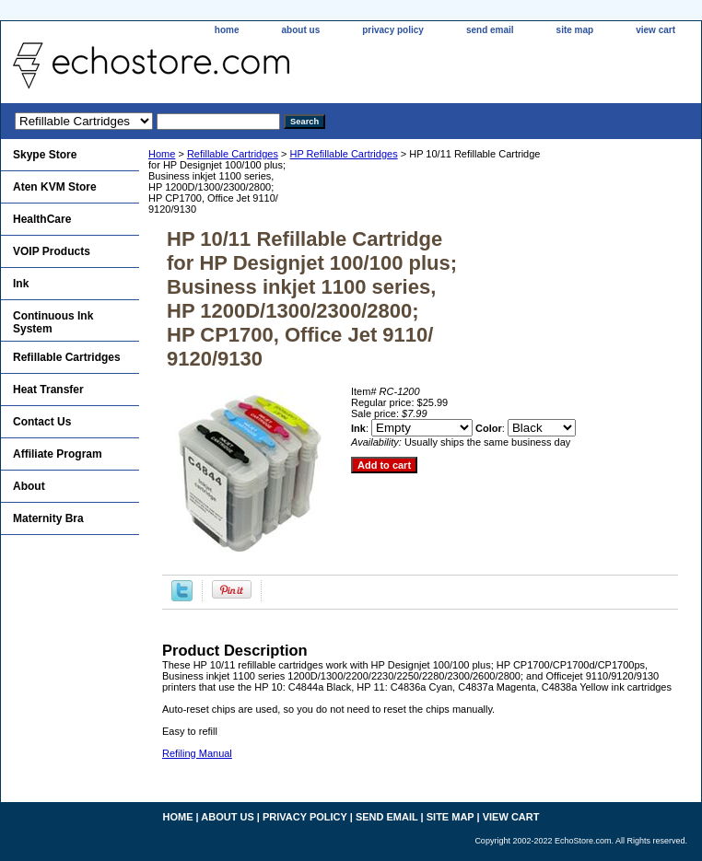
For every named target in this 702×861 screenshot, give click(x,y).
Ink (21, 283)
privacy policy (393, 30)
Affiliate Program (57, 454)
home (227, 30)
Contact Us (42, 421)
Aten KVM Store (55, 186)
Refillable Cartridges (232, 153)
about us (301, 30)
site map (575, 30)
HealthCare (42, 219)
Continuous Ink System (53, 322)
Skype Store (44, 154)
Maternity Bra (48, 518)
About (29, 486)
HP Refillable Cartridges (343, 153)
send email (490, 30)
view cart (655, 30)
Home (161, 153)
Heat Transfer (48, 389)
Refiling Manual (197, 753)
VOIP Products (51, 251)
